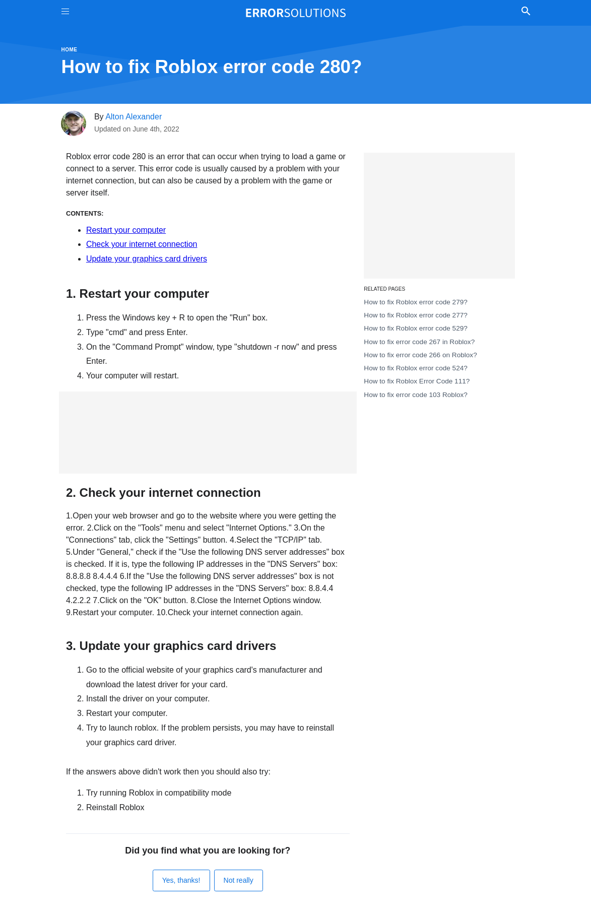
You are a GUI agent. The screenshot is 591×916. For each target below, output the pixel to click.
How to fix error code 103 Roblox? (416, 395)
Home (69, 49)
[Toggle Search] (526, 12)
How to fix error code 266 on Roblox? (420, 355)
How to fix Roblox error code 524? (416, 368)
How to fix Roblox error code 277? (416, 315)
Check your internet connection (142, 244)
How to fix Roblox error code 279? (416, 302)
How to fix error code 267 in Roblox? (419, 342)
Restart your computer (126, 230)
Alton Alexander (133, 116)
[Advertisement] (208, 432)
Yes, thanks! (181, 880)
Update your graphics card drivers (146, 258)
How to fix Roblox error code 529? (416, 328)
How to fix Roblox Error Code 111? (417, 381)
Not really (238, 880)
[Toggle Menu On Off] (65, 13)
